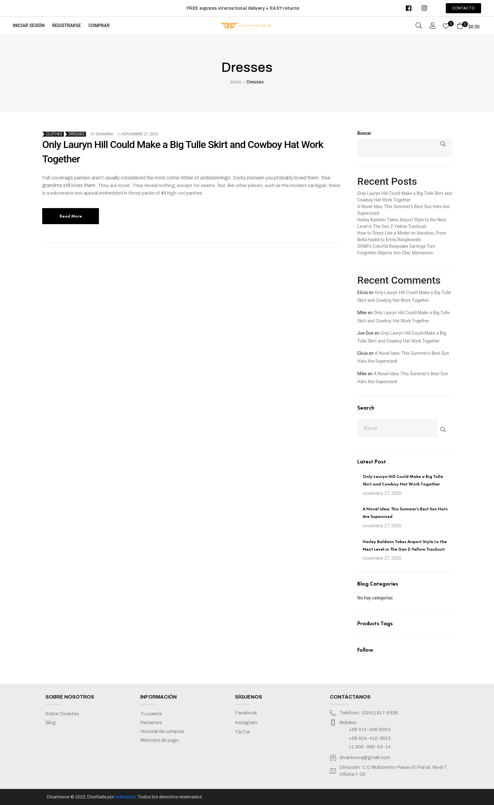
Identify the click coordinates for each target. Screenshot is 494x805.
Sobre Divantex (62, 713)
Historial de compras (162, 731)
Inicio (236, 82)
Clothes (54, 134)
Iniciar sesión (29, 25)
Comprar (99, 25)
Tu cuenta (151, 713)
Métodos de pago (159, 740)
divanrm (104, 134)
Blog (50, 722)
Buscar (364, 133)
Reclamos (151, 722)
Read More (71, 216)
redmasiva (125, 797)
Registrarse (66, 25)
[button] (463, 8)
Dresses (76, 134)
